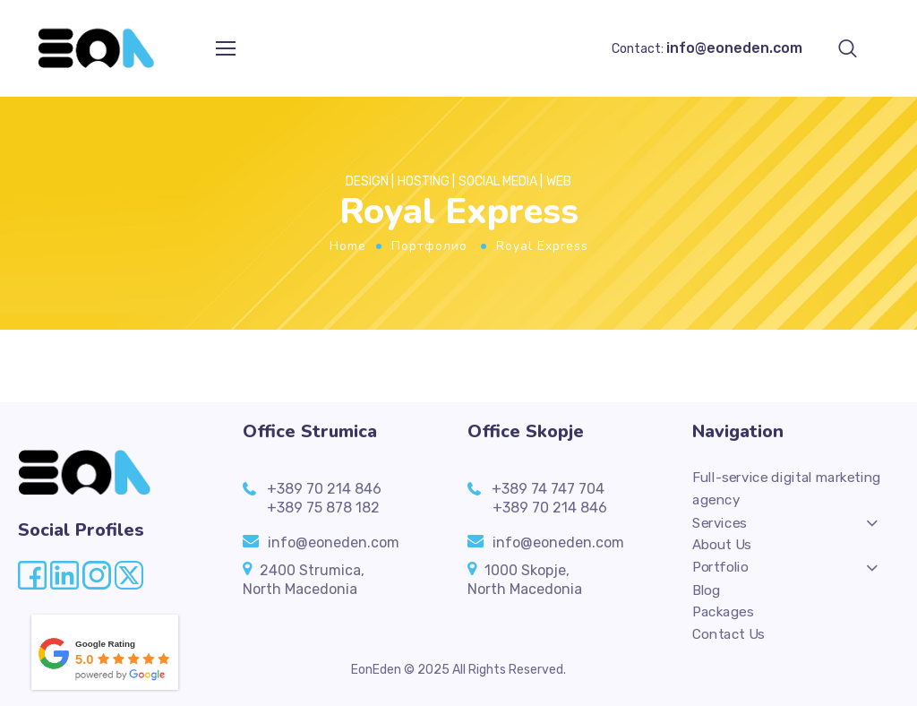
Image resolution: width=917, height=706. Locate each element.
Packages (722, 613)
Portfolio (720, 567)
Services (719, 522)
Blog (706, 589)
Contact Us (728, 635)
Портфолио (429, 245)
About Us (721, 545)
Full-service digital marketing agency (786, 488)
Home (348, 245)
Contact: (707, 48)
